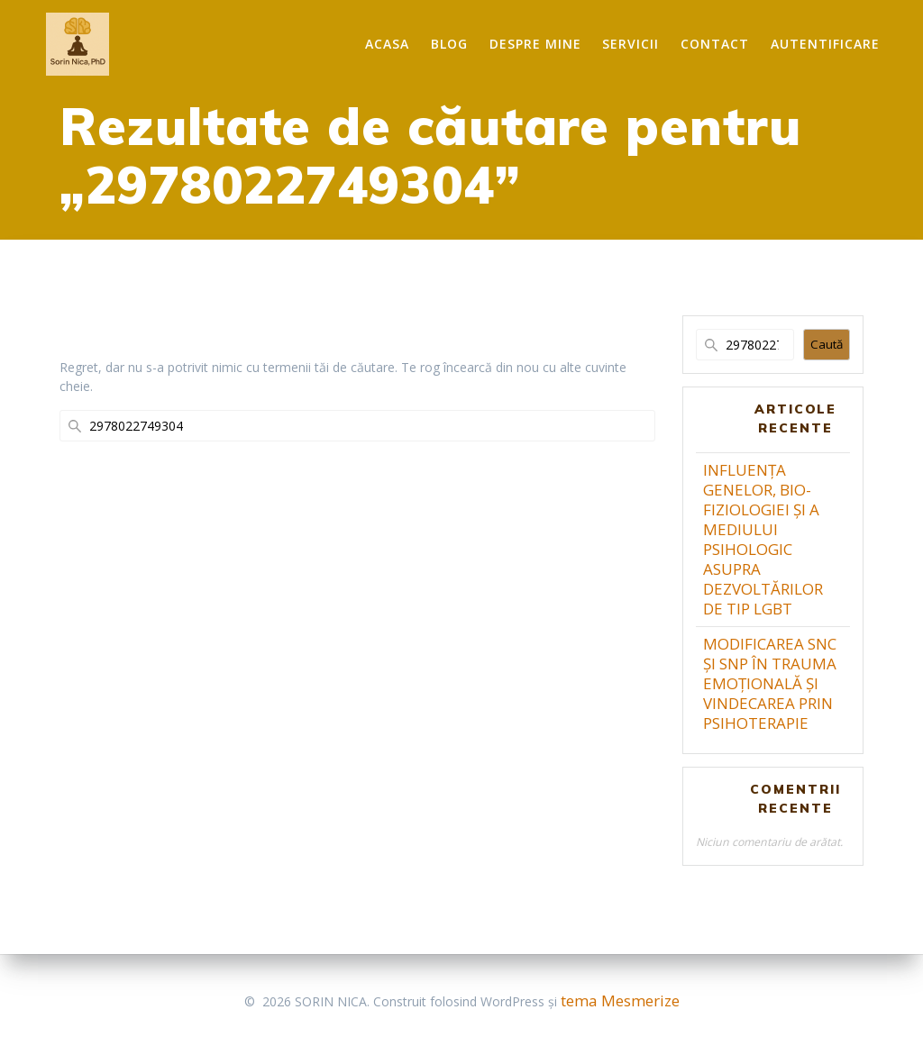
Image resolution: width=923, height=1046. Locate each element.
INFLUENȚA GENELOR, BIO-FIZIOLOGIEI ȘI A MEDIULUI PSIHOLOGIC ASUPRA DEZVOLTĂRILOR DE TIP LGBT (763, 539)
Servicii (630, 43)
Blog (449, 43)
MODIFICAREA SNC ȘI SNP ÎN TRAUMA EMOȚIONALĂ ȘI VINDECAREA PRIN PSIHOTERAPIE (769, 683)
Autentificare (825, 43)
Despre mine (535, 43)
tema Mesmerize (620, 1000)
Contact (715, 43)
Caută (826, 344)
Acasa (387, 43)
